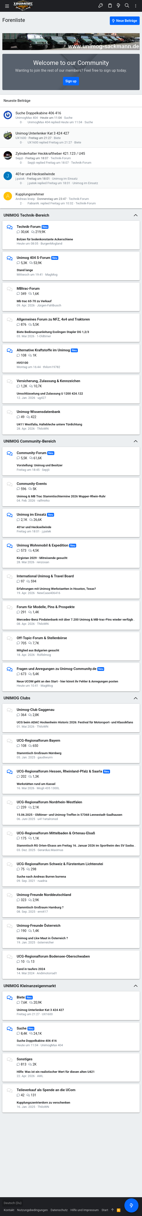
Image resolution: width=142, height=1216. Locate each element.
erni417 (43, 911)
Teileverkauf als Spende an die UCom (46, 1090)
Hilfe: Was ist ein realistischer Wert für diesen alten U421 (56, 1071)
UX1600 (21, 138)
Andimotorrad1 (47, 973)
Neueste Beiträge (17, 101)
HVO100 (22, 362)
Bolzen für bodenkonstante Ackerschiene (45, 239)
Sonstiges (24, 1059)
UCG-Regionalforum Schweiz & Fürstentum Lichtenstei (60, 864)
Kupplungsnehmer (30, 194)
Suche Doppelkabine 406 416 (38, 113)
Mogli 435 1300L (48, 788)
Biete (57, 138)
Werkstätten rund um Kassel (36, 784)
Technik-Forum (61, 158)
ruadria (42, 881)
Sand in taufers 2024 (31, 969)
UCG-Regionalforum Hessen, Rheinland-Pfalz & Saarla (59, 771)
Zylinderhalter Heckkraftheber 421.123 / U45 (50, 153)
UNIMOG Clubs (17, 698)
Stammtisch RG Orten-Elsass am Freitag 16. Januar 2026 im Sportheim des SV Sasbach (77, 845)
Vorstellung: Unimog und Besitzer (40, 465)
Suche (68, 117)
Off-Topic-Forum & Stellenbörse (42, 638)
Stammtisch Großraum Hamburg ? (40, 907)
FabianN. (33, 203)
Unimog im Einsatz (65, 178)
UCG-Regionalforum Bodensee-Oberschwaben (53, 956)
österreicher (45, 942)
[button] (7, 6)
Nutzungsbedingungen (32, 1210)
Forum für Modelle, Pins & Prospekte (46, 607)
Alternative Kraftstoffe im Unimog (43, 350)
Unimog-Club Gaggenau (35, 710)
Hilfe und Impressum (85, 1210)
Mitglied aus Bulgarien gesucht (38, 650)
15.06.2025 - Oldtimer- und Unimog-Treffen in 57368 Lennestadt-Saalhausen (69, 814)
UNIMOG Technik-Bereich (26, 215)
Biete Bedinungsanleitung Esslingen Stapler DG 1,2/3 (53, 332)
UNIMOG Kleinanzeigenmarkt (30, 985)
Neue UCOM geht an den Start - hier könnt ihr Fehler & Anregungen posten (67, 681)
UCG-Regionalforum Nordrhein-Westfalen (49, 802)
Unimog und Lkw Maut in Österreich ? (42, 938)
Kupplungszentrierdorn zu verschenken (43, 1102)
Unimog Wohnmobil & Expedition (42, 545)
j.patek (20, 178)
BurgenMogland (51, 243)
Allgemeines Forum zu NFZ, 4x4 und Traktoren (53, 319)
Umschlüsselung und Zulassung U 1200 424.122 (50, 393)
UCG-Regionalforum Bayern (38, 740)
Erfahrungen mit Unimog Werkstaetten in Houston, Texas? (56, 588)
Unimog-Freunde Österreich (38, 925)
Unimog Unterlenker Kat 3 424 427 (42, 133)
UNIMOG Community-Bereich (30, 441)
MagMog (51, 274)
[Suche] (127, 5)
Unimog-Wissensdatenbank (38, 412)
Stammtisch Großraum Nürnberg (39, 753)
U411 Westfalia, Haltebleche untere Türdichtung (49, 424)
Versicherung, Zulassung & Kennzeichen (48, 381)
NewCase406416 (48, 593)
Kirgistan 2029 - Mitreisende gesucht (42, 558)
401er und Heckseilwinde (35, 174)
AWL (40, 1076)
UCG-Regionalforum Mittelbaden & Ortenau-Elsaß (56, 833)
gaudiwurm (45, 757)
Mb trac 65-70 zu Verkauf (34, 301)
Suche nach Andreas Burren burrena (41, 876)
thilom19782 (51, 367)
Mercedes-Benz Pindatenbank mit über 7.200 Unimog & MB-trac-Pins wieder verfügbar (76, 619)
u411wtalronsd (47, 819)
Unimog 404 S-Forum (33, 258)
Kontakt (9, 1210)
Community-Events (32, 484)
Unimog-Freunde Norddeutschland (44, 895)
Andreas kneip (25, 199)
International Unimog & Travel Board (45, 576)
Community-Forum (31, 453)
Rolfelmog (44, 655)
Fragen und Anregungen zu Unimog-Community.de (56, 669)
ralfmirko (43, 500)
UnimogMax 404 (27, 117)
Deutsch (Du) (12, 1203)
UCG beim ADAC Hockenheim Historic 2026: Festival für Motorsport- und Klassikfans (75, 722)
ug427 (41, 398)
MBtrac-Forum (28, 288)
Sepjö (19, 158)
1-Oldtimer (44, 336)
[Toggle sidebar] (136, 6)
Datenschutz (59, 1210)
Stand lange (25, 270)
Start (105, 1210)
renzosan (43, 562)
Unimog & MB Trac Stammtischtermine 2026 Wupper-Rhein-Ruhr (61, 496)
